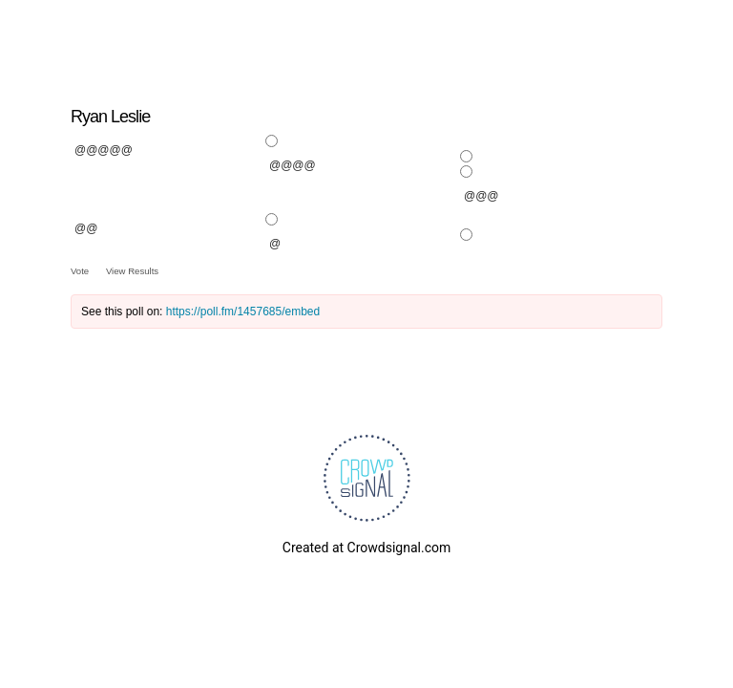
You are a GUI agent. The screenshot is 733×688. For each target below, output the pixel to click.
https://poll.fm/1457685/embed (243, 311)
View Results (132, 271)
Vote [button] (81, 271)
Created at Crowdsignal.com (366, 547)
